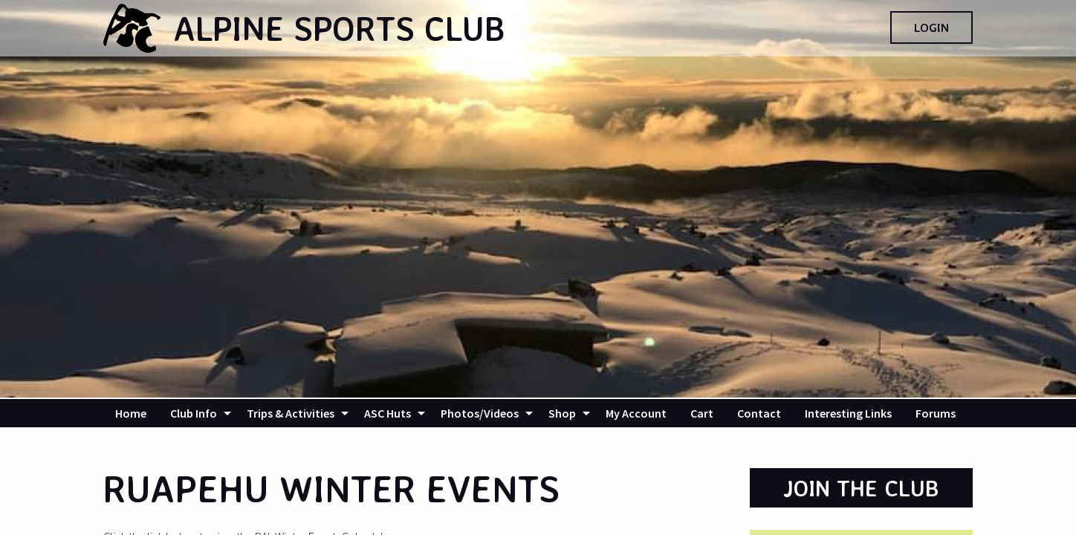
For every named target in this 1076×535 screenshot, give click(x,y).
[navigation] (538, 413)
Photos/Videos (480, 413)
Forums (935, 413)
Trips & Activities (290, 413)
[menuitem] (130, 413)
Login (931, 27)
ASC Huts (387, 413)
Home (130, 413)
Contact (759, 413)
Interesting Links (848, 413)
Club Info (193, 413)
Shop (562, 413)
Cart (701, 413)
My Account (636, 413)
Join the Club (861, 488)
